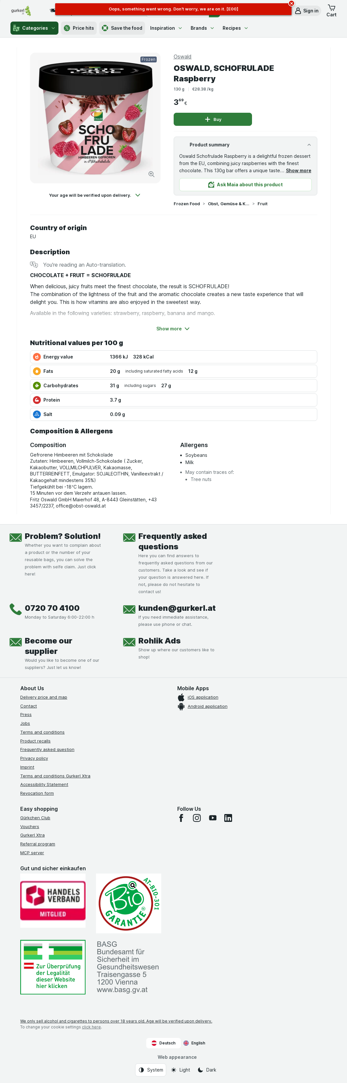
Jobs (25, 723)
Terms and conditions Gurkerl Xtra (55, 775)
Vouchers (29, 826)
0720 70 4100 (52, 608)
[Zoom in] (151, 174)
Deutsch (163, 1043)
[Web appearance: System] (150, 1069)
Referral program (37, 843)
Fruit (263, 203)
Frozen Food (187, 203)
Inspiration (166, 28)
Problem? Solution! (63, 536)
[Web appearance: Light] (180, 1069)
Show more (298, 170)
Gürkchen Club (35, 817)
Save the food (122, 28)
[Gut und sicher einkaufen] (128, 903)
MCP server (32, 852)
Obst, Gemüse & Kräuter (229, 203)
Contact (28, 705)
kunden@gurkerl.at (177, 608)
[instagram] (197, 818)
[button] (306, 11)
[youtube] (212, 818)
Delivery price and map (43, 697)
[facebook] (181, 818)
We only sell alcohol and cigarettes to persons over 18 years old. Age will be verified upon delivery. (116, 1021)
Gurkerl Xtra (32, 835)
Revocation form (37, 793)
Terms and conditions (42, 732)
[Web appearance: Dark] (206, 1069)
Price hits (79, 28)
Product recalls (35, 740)
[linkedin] (228, 818)
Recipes (236, 28)
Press (26, 714)
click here (91, 1027)
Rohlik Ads (159, 640)
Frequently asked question (47, 749)
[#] (53, 967)
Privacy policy (34, 758)
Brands (203, 28)
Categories (34, 28)
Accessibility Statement (44, 784)
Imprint (27, 767)
